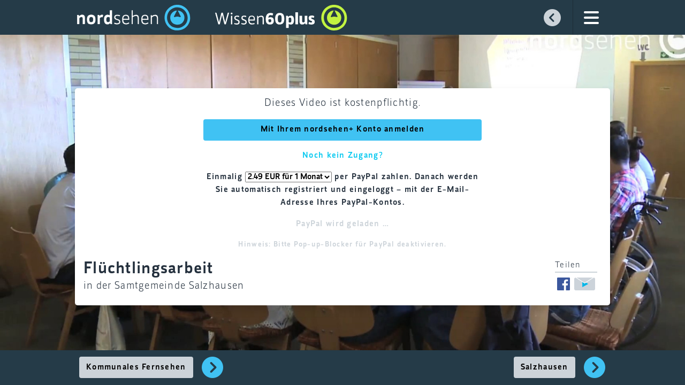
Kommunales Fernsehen (136, 367)
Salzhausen (544, 367)
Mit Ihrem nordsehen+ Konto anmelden (343, 129)
